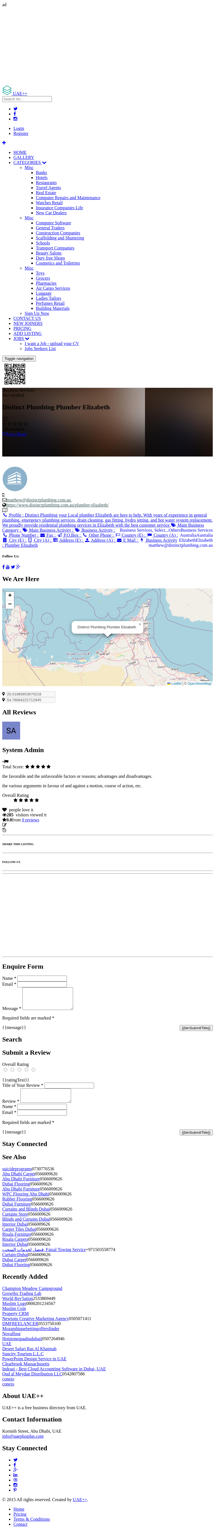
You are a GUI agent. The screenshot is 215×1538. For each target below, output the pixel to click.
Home (18, 1515)
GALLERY (23, 157)
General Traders (50, 227)
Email (9, 984)
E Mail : (127, 540)
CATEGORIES (29, 162)
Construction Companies (58, 232)
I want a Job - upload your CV (52, 343)
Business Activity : (94, 530)
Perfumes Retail (50, 303)
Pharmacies (46, 283)
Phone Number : (20, 535)
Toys (40, 273)
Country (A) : (162, 535)
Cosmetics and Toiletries (58, 263)
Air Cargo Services (53, 288)
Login (18, 128)
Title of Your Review (22, 1089)
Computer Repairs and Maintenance (68, 197)
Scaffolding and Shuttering (60, 238)
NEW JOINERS (28, 323)
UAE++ (80, 1506)
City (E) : (14, 540)
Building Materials (52, 308)
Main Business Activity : (48, 530)
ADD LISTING (27, 333)
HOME (20, 152)
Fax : (48, 535)
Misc (29, 167)
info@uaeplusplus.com (23, 1442)
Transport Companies (55, 248)
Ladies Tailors (48, 298)
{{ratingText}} (15, 1084)
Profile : (107, 520)
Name (9, 978)
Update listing (20, 825)
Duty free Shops (50, 258)
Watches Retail (49, 202)
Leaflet (174, 684)
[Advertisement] (107, 46)
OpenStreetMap (199, 684)
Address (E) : (68, 540)
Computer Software (53, 222)
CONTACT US (27, 318)
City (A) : (40, 540)
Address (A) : (100, 540)
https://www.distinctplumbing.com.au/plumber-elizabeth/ (57, 505)
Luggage (44, 293)
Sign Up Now (37, 313)
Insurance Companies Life (59, 207)
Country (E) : (131, 535)
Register (20, 133)
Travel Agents (48, 187)
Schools (43, 243)
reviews (30, 819)
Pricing (19, 1520)
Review (10, 1108)
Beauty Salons (49, 253)
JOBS (21, 338)
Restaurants (46, 182)
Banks (41, 172)
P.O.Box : (69, 535)
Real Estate (46, 192)
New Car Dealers (51, 212)
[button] (140, 624)
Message (11, 1012)
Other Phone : (98, 535)
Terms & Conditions (31, 1525)
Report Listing (19, 830)
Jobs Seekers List (40, 348)
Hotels (42, 177)
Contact (20, 1531)
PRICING (22, 328)
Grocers (43, 278)
